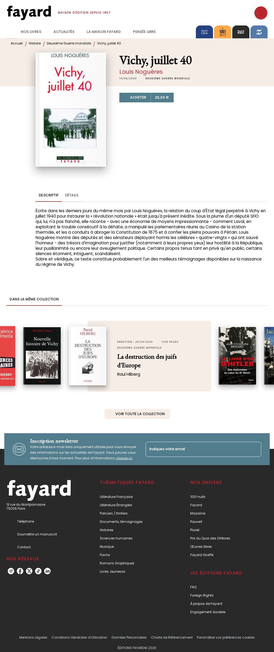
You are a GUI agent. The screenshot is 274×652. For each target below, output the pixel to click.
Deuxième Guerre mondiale (69, 43)
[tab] (12, 31)
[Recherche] (261, 13)
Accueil (17, 43)
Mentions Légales (33, 637)
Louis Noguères (141, 72)
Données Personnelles (129, 637)
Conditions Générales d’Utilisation (79, 637)
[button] (167, 78)
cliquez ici (124, 458)
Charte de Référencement (172, 637)
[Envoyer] (254, 449)
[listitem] (11, 571)
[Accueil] (28, 12)
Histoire (35, 43)
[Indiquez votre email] (197, 449)
